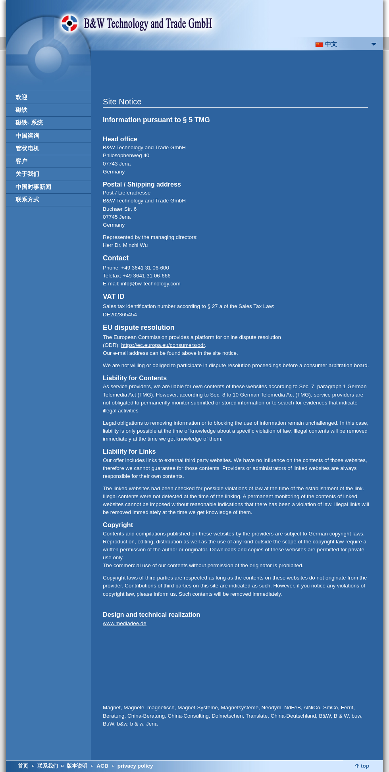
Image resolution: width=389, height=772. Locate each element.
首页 (23, 766)
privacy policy (135, 766)
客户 (21, 161)
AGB (102, 766)
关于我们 (27, 174)
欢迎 (21, 97)
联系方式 (27, 199)
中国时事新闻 (33, 187)
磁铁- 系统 (29, 122)
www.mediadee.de (124, 623)
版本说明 (77, 766)
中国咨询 (27, 136)
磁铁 (21, 110)
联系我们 (47, 766)
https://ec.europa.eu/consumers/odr (163, 345)
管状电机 (27, 148)
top (362, 766)
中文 (326, 44)
